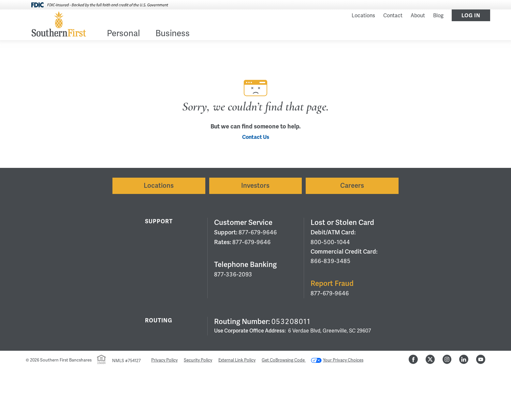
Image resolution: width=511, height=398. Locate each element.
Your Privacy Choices (337, 360)
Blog (438, 15)
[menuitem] (123, 34)
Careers (352, 186)
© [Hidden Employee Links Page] (27, 360)
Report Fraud (332, 283)
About (418, 15)
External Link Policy (237, 360)
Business (172, 34)
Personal (123, 34)
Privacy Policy (164, 360)
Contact (392, 15)
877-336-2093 (233, 274)
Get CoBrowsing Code (284, 360)
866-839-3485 (331, 261)
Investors (255, 186)
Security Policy (198, 360)
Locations (363, 15)
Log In (470, 15)
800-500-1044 (330, 242)
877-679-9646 (258, 232)
